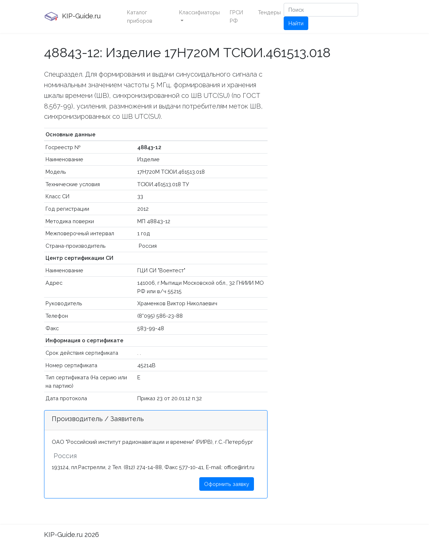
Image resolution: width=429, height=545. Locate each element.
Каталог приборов (139, 16)
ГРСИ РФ (236, 16)
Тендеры (269, 12)
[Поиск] (321, 9)
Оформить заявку (226, 484)
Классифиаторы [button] (199, 12)
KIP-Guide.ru (72, 16)
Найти (295, 23)
